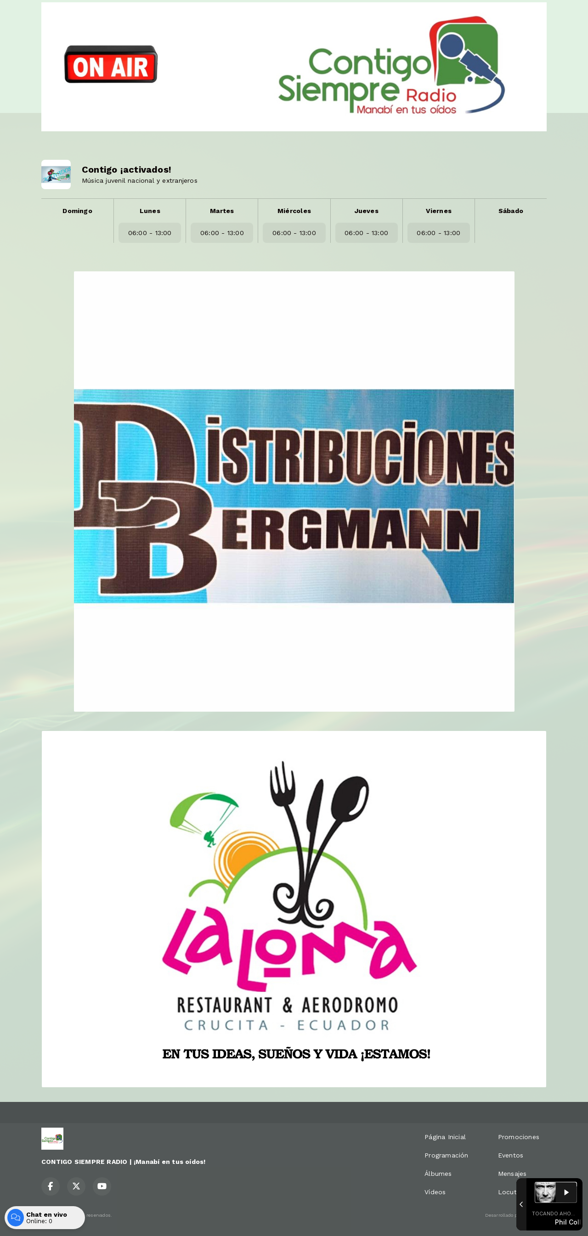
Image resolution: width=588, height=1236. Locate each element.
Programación (446, 1155)
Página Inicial (445, 1136)
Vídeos (435, 1192)
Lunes (150, 210)
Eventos (510, 1155)
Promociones (518, 1136)
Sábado (510, 210)
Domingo (77, 210)
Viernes (439, 210)
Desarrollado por (516, 1215)
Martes (222, 210)
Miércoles (294, 210)
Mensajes (512, 1173)
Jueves (367, 210)
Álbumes (438, 1173)
